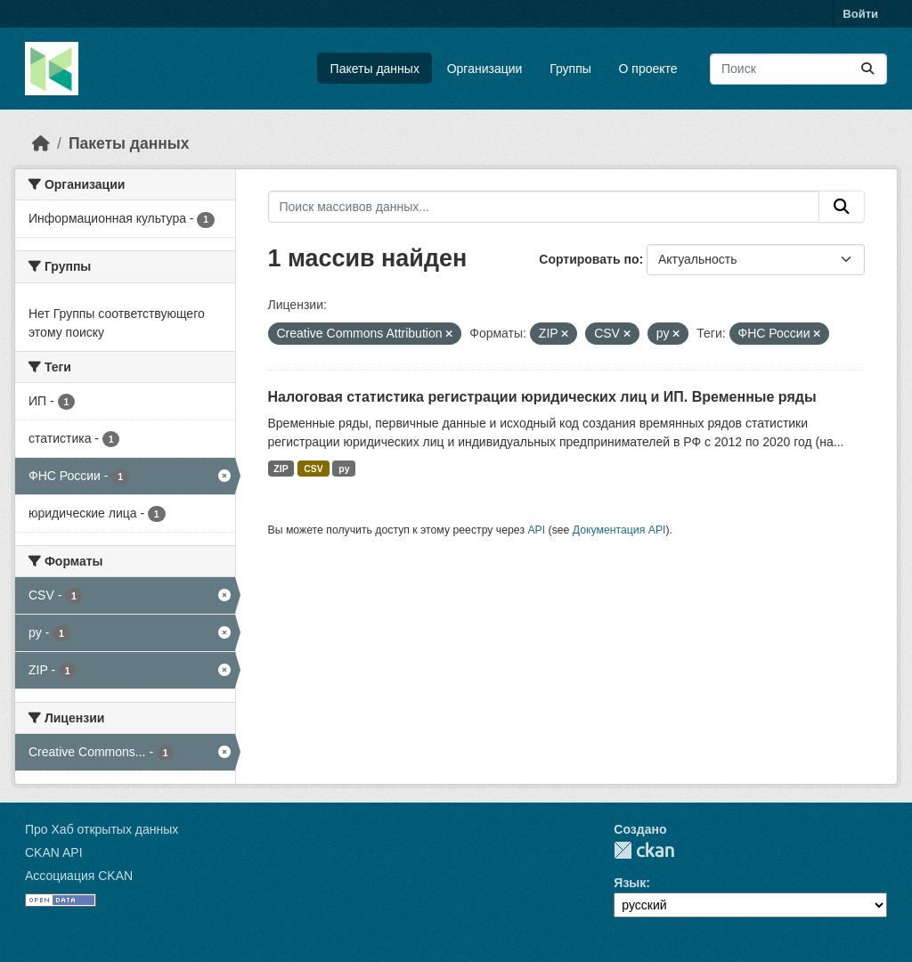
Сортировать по (589, 259)
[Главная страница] (41, 143)
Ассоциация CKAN (79, 875)
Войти (860, 13)
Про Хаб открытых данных (101, 829)
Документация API (619, 530)
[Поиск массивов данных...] (798, 69)
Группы (570, 68)
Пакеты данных (374, 68)
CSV (313, 468)
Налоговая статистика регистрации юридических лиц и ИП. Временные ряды (542, 396)
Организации (485, 68)
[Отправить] (867, 69)
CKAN (644, 850)
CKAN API (54, 852)
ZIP (280, 468)
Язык (630, 883)
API (536, 530)
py (343, 468)
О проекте (648, 68)
